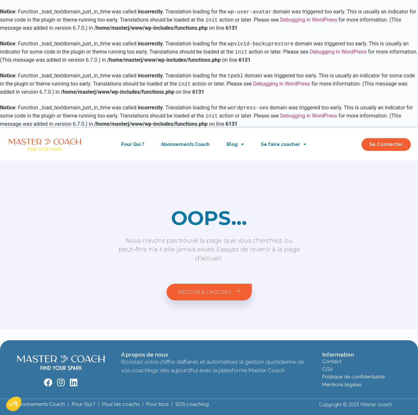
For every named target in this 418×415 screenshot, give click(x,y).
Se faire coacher (283, 144)
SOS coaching (192, 404)
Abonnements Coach (185, 144)
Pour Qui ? (132, 144)
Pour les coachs (120, 404)
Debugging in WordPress (308, 20)
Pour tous (157, 404)
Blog (235, 144)
